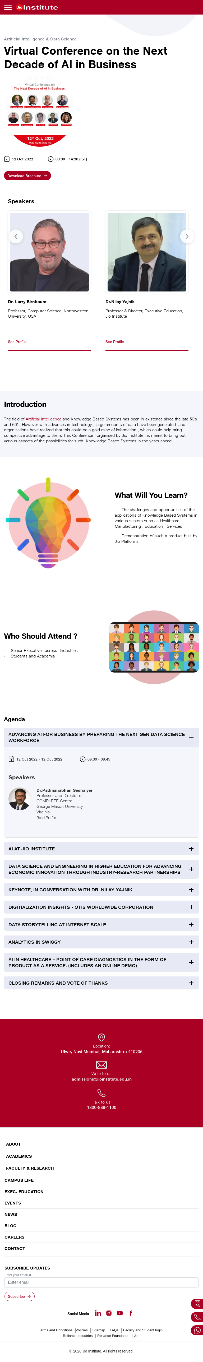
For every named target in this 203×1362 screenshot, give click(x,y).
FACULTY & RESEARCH (30, 1168)
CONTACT (14, 1248)
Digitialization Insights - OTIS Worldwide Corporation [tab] (80, 907)
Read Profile (46, 817)
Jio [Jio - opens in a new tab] (136, 1336)
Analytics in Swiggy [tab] (34, 942)
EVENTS (12, 1203)
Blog (10, 1225)
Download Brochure (24, 175)
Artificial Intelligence (43, 418)
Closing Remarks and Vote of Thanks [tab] (58, 983)
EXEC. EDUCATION (24, 1191)
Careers (14, 1237)
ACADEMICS (19, 1156)
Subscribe (16, 1296)
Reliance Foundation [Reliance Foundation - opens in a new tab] (113, 1336)
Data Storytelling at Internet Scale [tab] (57, 924)
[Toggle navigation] (8, 7)
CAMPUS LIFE (19, 1180)
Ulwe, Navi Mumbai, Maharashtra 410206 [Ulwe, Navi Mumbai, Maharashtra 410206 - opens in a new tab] (101, 1051)
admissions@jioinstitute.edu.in (102, 1079)
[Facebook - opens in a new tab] (130, 1313)
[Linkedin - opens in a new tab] (98, 1313)
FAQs (114, 1330)
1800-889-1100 (101, 1107)
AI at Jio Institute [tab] (31, 848)
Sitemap (98, 1330)
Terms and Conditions (56, 1330)
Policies (82, 1330)
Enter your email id (17, 1275)
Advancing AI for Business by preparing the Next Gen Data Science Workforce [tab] (96, 737)
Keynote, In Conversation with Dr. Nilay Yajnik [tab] (70, 889)
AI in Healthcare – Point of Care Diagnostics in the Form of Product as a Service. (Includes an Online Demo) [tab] (87, 962)
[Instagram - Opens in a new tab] (109, 1313)
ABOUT (13, 1144)
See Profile (17, 341)
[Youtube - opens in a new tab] (120, 1313)
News (10, 1214)
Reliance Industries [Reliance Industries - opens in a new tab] (78, 1336)
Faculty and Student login (143, 1330)
